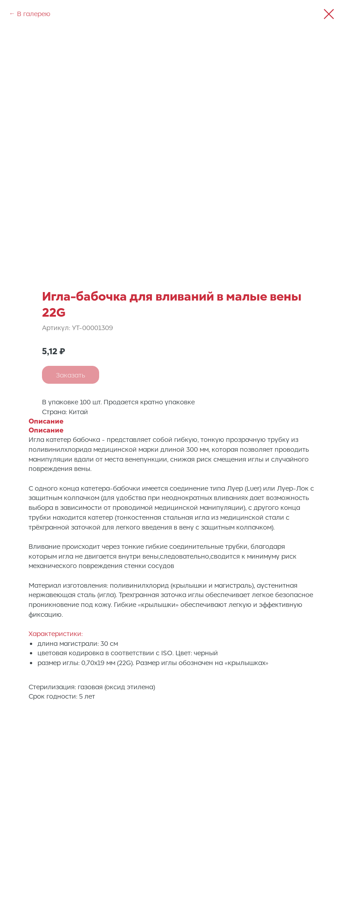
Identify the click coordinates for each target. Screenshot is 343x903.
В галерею (33, 13)
